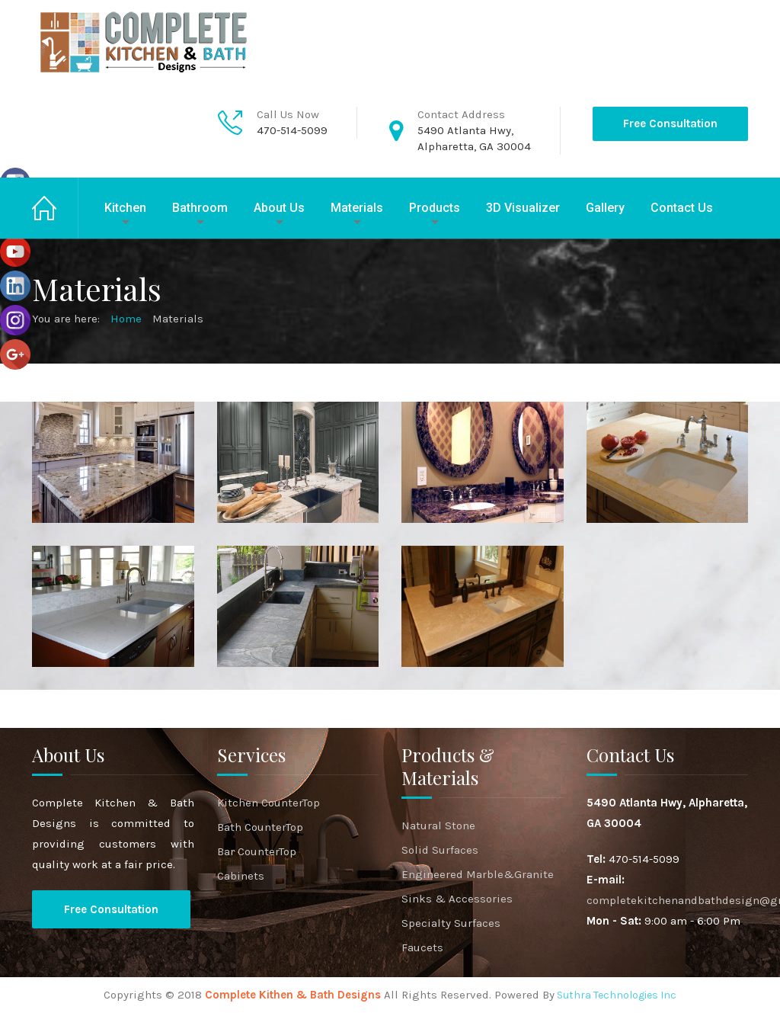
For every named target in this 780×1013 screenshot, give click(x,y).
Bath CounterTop (260, 827)
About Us (279, 207)
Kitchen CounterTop (268, 802)
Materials (357, 207)
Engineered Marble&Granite (477, 874)
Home (55, 208)
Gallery (605, 207)
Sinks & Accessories (457, 899)
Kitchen (125, 207)
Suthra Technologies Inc (615, 995)
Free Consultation (670, 123)
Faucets (422, 947)
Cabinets (240, 876)
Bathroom (200, 207)
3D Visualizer (523, 207)
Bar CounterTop (256, 851)
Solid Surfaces (439, 850)
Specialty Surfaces (450, 923)
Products (434, 207)
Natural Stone (438, 825)
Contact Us (682, 207)
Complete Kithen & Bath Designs (293, 995)
